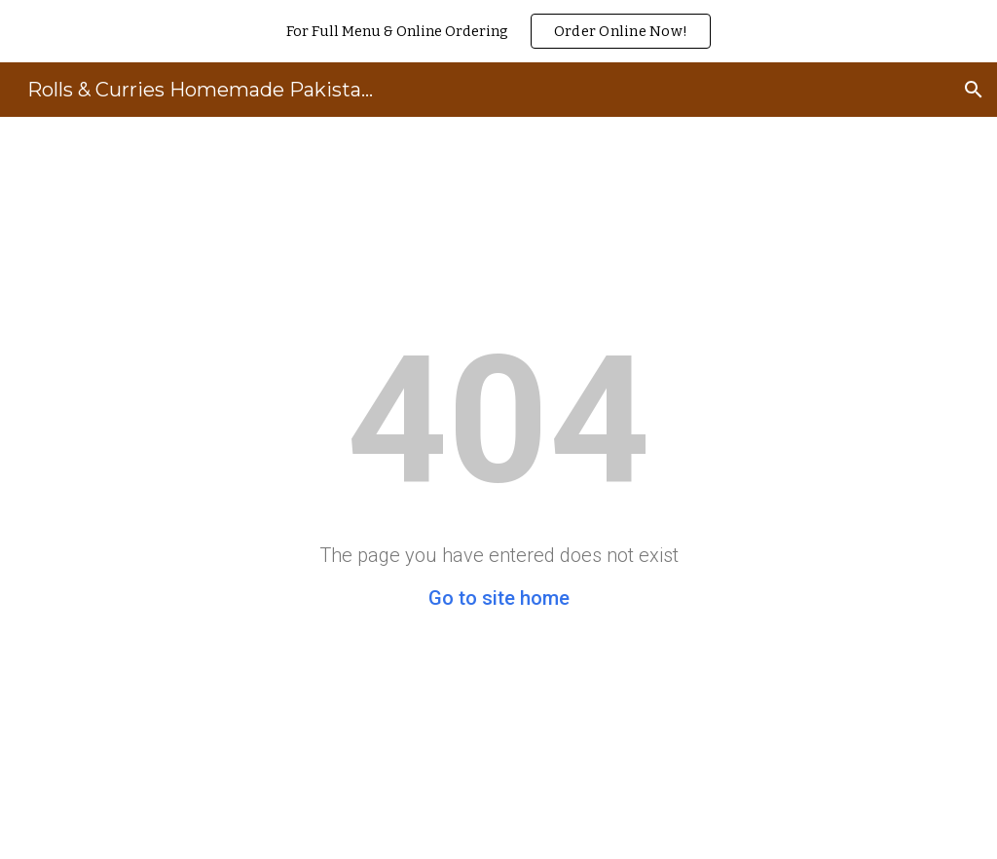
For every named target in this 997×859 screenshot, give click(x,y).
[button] (973, 89)
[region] (498, 31)
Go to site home (499, 598)
